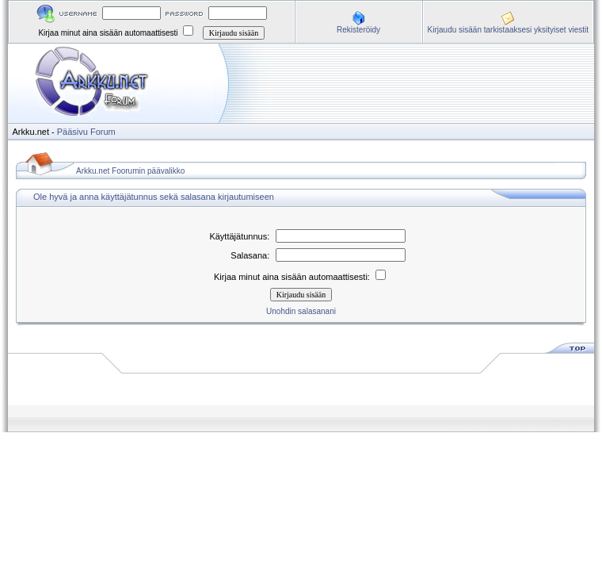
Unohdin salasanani (301, 311)
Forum (103, 131)
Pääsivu (72, 131)
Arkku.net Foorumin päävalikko (130, 171)
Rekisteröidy (358, 29)
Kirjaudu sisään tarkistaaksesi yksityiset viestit (508, 29)
